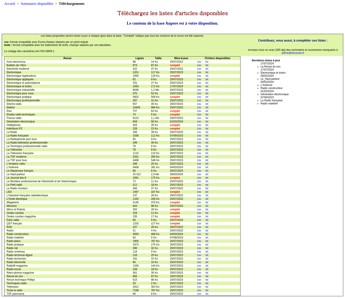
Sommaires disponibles (37, 3)
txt (207, 61)
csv (199, 61)
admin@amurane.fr (293, 53)
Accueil (9, 3)
